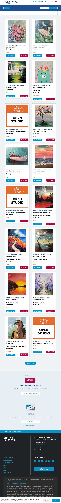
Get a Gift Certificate (30, 393)
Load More (30, 363)
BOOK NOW (24, 55)
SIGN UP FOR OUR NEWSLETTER (44, 469)
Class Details (10, 55)
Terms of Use (10, 483)
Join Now (30, 421)
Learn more (24, 500)
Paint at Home (7, 472)
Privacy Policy (16, 483)
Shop (4, 467)
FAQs (4, 465)
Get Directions (39, 444)
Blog (4, 470)
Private (53, 8)
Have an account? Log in (30, 425)
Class (7, 8)
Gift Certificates (8, 462)
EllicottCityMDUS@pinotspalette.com (44, 447)
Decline (47, 500)
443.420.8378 (39, 449)
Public (44, 8)
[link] (55, 13)
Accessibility (23, 483)
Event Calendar (8, 457)
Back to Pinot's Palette (36, 1)
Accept (55, 500)
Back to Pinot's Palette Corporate (13, 431)
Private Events (7, 460)
